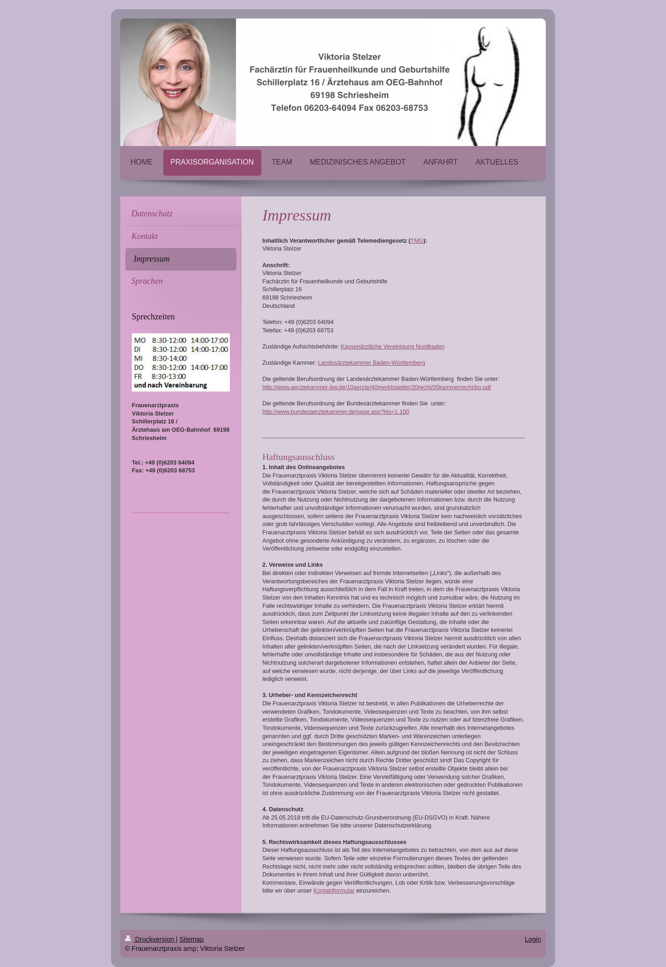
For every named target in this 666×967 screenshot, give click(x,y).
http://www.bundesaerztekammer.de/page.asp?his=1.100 (335, 412)
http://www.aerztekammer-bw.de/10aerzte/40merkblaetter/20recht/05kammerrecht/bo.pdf (376, 387)
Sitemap (191, 939)
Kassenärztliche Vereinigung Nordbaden (393, 346)
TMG (417, 241)
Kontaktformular (334, 890)
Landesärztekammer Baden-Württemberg (372, 363)
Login (533, 939)
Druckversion (150, 939)
